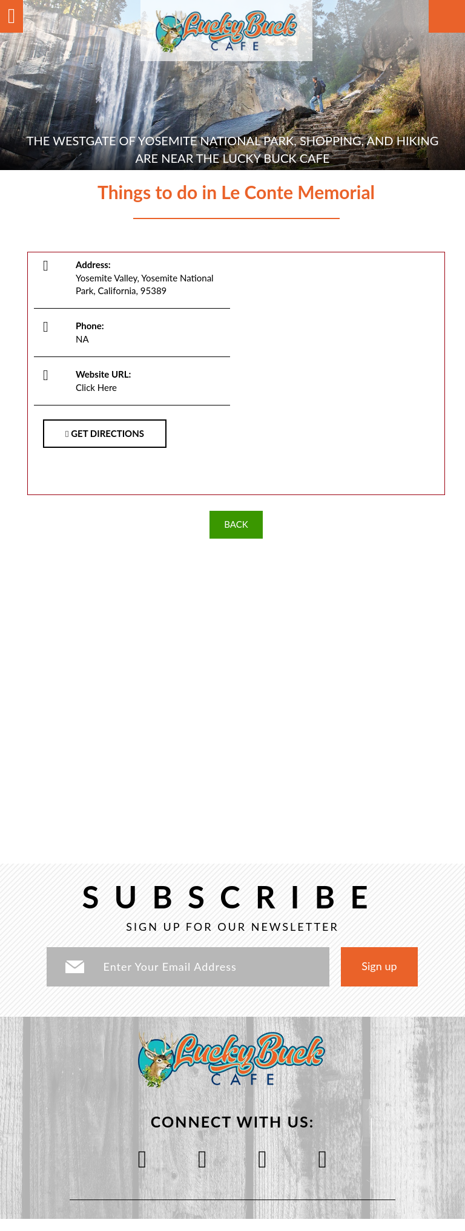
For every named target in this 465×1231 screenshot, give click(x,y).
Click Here (96, 387)
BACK (236, 524)
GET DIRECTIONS (104, 433)
